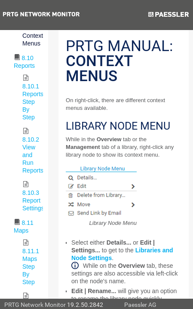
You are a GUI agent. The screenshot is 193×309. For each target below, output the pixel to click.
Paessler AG (140, 304)
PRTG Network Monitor (35, 304)
